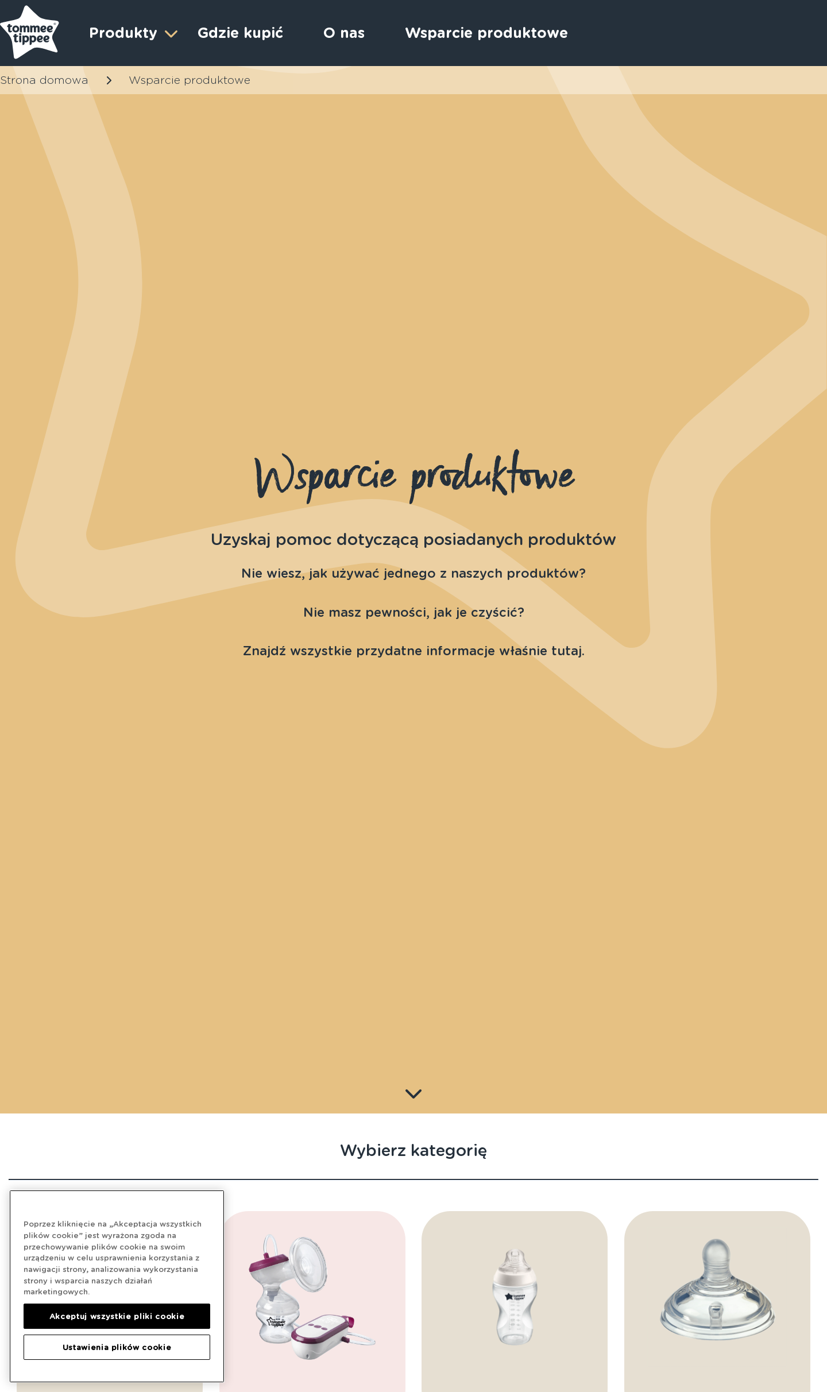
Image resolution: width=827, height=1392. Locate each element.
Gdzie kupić (240, 32)
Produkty (132, 33)
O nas (344, 32)
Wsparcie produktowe (486, 32)
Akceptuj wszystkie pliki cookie (116, 1316)
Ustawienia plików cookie (117, 1347)
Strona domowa (44, 80)
